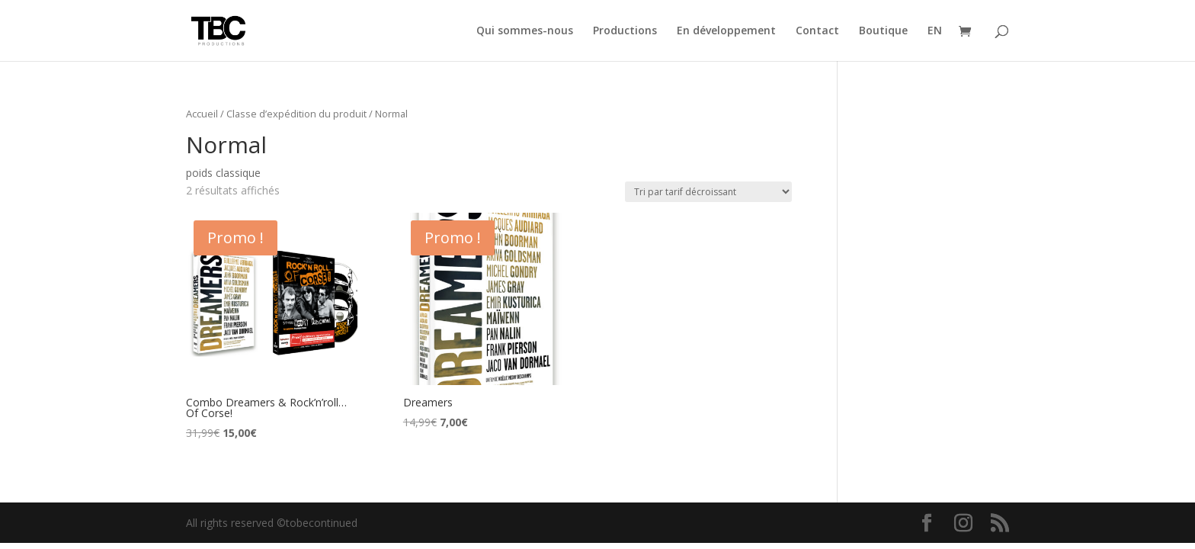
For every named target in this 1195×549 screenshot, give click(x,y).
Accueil (202, 113)
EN (934, 31)
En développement (726, 31)
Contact (817, 31)
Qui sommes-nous (524, 31)
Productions (625, 31)
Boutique (883, 31)
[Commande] (708, 191)
